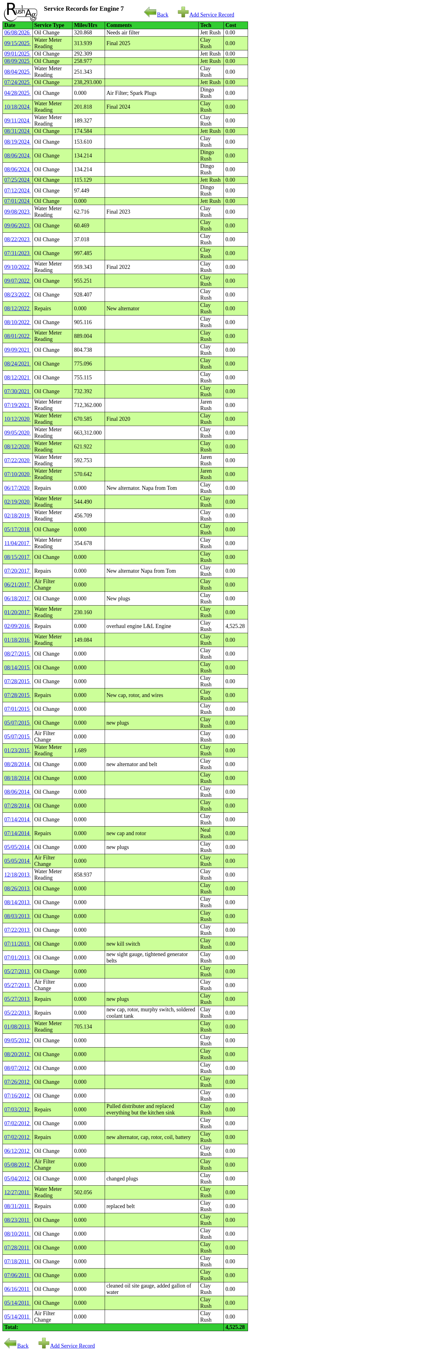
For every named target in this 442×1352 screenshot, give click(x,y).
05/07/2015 (17, 723)
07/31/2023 (17, 253)
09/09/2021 (17, 350)
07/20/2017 (17, 571)
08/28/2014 (17, 764)
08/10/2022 (17, 322)
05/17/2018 (17, 529)
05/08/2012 (17, 1165)
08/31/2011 (17, 1206)
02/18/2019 (17, 516)
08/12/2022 (17, 308)
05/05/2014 (17, 847)
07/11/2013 (17, 944)
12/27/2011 (17, 1192)
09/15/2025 (17, 43)
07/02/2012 (17, 1123)
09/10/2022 (17, 267)
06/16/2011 (17, 1289)
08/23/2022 (17, 295)
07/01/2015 (17, 709)
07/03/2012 (17, 1109)
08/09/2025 (17, 61)
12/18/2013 (17, 875)
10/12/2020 (17, 419)
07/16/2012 (17, 1096)
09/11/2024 (17, 121)
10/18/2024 (17, 107)
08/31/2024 (17, 131)
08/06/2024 (17, 156)
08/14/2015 (17, 667)
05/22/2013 (17, 1013)
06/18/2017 (17, 598)
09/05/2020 (17, 433)
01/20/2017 (17, 612)
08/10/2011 (17, 1234)
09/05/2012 (17, 1040)
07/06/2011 (17, 1275)
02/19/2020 (17, 502)
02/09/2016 (17, 626)
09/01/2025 (17, 54)
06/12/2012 (17, 1151)
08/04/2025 (17, 72)
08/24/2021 (17, 364)
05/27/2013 (17, 971)
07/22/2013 (17, 930)
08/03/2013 (17, 916)
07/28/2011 (17, 1248)
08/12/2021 (17, 377)
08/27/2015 (17, 654)
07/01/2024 (17, 201)
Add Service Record (205, 15)
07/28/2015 (17, 681)
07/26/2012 (17, 1082)
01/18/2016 (17, 640)
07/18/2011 (17, 1261)
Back (156, 15)
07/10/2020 (17, 474)
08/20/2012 (17, 1054)
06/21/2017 (17, 585)
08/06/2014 (17, 792)
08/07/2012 (17, 1068)
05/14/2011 (17, 1303)
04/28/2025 (17, 93)
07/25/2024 (17, 180)
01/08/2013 (17, 1027)
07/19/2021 (17, 405)
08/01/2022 (17, 336)
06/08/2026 (17, 32)
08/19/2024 (17, 142)
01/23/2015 (17, 750)
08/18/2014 (17, 778)
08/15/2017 (17, 557)
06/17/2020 (17, 488)
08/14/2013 (17, 902)
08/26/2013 (17, 888)
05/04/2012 (17, 1179)
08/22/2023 (17, 239)
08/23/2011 (17, 1220)
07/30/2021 (17, 391)
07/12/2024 (17, 191)
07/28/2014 (17, 806)
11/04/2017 (17, 543)
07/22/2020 (17, 460)
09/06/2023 (17, 226)
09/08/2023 (17, 212)
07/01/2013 (17, 958)
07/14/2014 (17, 819)
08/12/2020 (17, 447)
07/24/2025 (17, 82)
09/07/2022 (17, 281)
